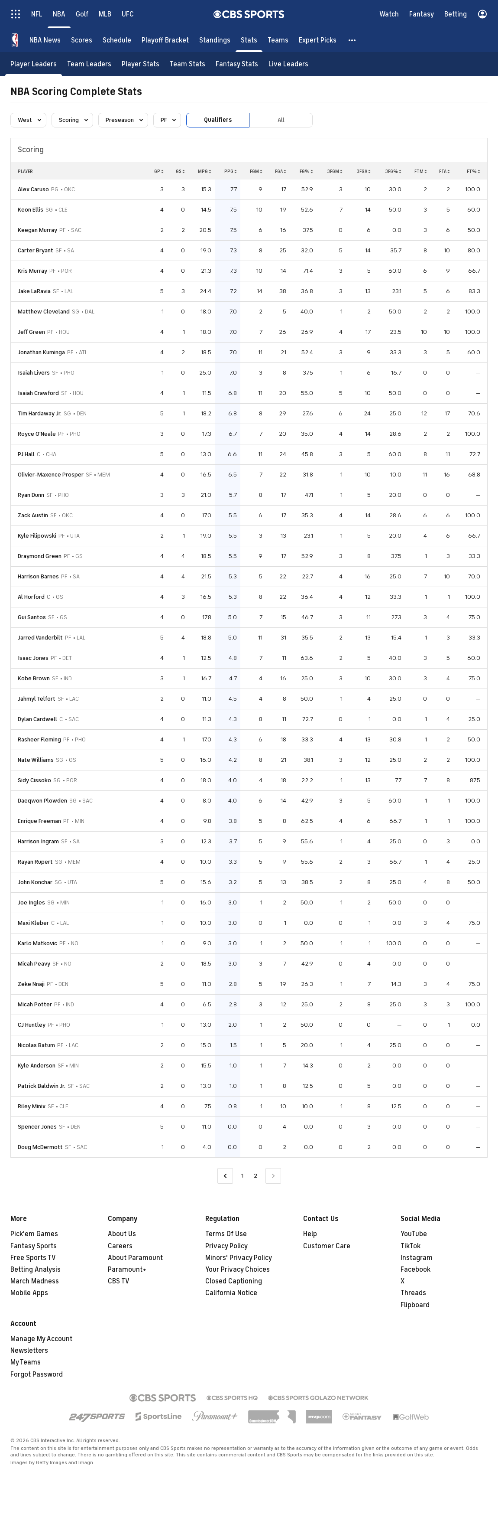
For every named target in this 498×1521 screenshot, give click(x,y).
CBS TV (118, 1281)
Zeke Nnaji (31, 984)
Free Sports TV (33, 1257)
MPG (204, 171)
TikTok (410, 1246)
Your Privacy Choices (237, 1269)
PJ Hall (26, 454)
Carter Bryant (35, 250)
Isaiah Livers (34, 372)
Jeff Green (31, 332)
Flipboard (415, 1305)
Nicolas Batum (36, 1045)
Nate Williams (36, 760)
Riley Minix (31, 1106)
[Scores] (81, 40)
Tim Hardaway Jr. (39, 413)
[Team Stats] (187, 64)
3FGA (363, 171)
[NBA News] (45, 40)
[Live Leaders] (288, 64)
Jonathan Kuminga (41, 352)
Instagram (417, 1257)
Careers (120, 1246)
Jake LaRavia (34, 291)
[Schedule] (116, 40)
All (281, 120)
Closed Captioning (233, 1281)
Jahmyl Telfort (36, 698)
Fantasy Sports (33, 1246)
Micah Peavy (34, 963)
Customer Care (326, 1246)
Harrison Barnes (38, 576)
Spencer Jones (37, 1126)
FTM (420, 171)
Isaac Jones (33, 658)
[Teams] (278, 40)
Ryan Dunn (31, 495)
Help (310, 1234)
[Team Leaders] (89, 64)
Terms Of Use (226, 1234)
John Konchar (35, 882)
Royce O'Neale (37, 433)
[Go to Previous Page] (225, 1176)
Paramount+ (127, 1269)
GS (180, 171)
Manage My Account (41, 1339)
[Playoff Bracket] (165, 40)
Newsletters (29, 1350)
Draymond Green (39, 556)
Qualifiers (218, 120)
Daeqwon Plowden (42, 800)
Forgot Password (36, 1374)
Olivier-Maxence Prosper (51, 474)
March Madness (34, 1281)
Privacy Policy (226, 1246)
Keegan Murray (37, 230)
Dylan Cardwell (37, 719)
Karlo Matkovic (37, 943)
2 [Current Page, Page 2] (255, 1175)
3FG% (393, 171)
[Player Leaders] (33, 64)
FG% (306, 171)
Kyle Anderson (36, 1065)
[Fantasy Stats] (236, 64)
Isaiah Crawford (38, 393)
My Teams (25, 1362)
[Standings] (215, 40)
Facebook (415, 1269)
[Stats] (249, 40)
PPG (230, 171)
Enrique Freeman (39, 821)
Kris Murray (32, 270)
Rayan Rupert (35, 861)
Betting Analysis (35, 1269)
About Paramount (135, 1257)
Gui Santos (32, 617)
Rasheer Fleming (39, 739)
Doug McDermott (40, 1147)
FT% (473, 171)
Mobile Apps (29, 1293)
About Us (122, 1234)
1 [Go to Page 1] (242, 1175)
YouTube (414, 1234)
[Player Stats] (140, 64)
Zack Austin (33, 515)
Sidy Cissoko (34, 780)
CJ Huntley (31, 1024)
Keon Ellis (30, 209)
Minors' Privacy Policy (238, 1257)
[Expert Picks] (318, 40)
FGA (280, 171)
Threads (413, 1293)
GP (159, 171)
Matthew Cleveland (44, 311)
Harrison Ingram (38, 841)
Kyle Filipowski (37, 535)
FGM (256, 171)
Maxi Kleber (33, 923)
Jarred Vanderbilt (40, 637)
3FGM (335, 171)
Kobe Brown (34, 678)
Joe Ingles (31, 902)
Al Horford (31, 597)
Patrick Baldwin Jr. (41, 1086)
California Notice (231, 1293)
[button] (352, 40)
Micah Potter (35, 1004)
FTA (444, 171)
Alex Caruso (33, 189)
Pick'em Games (34, 1234)
